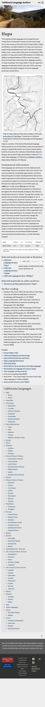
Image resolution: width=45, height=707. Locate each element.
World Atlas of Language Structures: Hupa (20, 369)
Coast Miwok (13, 461)
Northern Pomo (13, 525)
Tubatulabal (10, 549)
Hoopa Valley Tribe (11, 353)
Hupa (10, 427)
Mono (10, 559)
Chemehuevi (12, 554)
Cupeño (10, 573)
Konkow (11, 448)
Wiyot (10, 395)
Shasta (10, 546)
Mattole (14, 160)
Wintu (10, 602)
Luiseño (10, 583)
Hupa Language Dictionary (14, 361)
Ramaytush (12, 496)
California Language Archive (16, 2)
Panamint (11, 565)
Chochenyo (12, 488)
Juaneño (11, 578)
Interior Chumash (14, 411)
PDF (31, 297)
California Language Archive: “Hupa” (11, 262)
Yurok (10, 398)
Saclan (10, 472)
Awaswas (11, 482)
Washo (8, 591)
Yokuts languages (12, 607)
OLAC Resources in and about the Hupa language (22, 366)
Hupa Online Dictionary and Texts (16, 358)
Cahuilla (10, 570)
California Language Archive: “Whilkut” (18, 276)
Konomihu (11, 538)
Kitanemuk (12, 581)
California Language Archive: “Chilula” (11, 270)
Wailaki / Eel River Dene (16, 437)
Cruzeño (11, 408)
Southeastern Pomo (15, 528)
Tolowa (23, 160)
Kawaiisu (11, 557)
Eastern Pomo (13, 517)
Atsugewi (11, 509)
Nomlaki (11, 597)
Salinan (8, 533)
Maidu (10, 451)
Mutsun (10, 493)
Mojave (10, 626)
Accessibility (22, 671)
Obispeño (11, 414)
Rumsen (10, 498)
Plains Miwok (13, 469)
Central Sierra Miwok (15, 459)
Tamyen (10, 501)
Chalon (10, 485)
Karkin (10, 490)
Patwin (10, 599)
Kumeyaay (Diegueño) (15, 620)
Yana (7, 605)
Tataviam (11, 589)
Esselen (8, 440)
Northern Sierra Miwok (16, 467)
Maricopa (11, 623)
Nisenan (11, 453)
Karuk (8, 443)
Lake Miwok (12, 464)
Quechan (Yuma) (13, 628)
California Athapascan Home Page (17, 355)
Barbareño (11, 406)
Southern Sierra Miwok (16, 475)
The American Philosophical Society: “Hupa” (20, 284)
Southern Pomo (13, 530)
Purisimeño (12, 416)
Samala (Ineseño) (14, 419)
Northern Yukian (13, 612)
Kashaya (11, 520)
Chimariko (9, 400)
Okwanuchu (12, 544)
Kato (8, 160)
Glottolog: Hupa (10, 363)
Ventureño (11, 422)
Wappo (10, 615)
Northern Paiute (13, 562)
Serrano (10, 586)
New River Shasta (14, 541)
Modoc (8, 477)
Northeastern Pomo (15, 522)
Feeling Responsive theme (36, 669)
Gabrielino (11, 575)
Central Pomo (13, 514)
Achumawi (11, 506)
